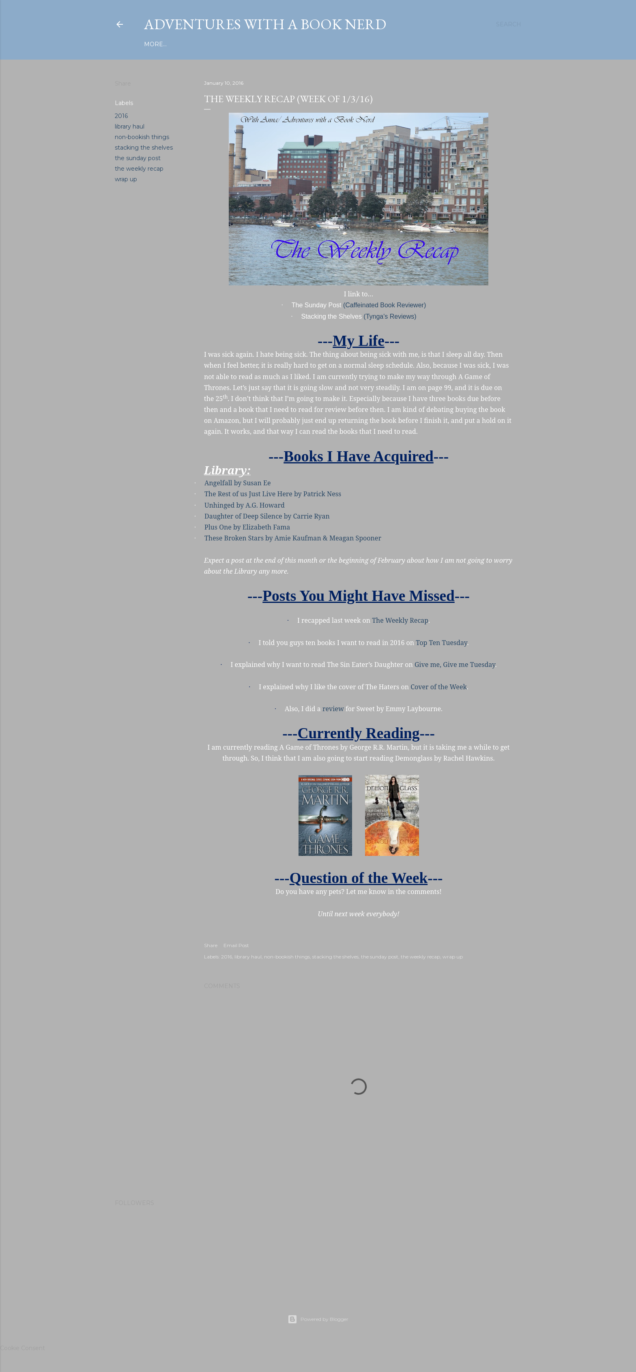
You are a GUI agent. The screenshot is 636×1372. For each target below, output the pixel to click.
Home (153, 44)
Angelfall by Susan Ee (237, 482)
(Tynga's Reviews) (389, 316)
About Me (280, 44)
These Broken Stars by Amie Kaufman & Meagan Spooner (292, 538)
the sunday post (138, 158)
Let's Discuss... (406, 44)
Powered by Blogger (318, 1319)
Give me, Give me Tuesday (455, 664)
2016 (121, 116)
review (333, 708)
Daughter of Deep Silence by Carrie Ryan (267, 516)
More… (446, 44)
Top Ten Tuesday (441, 642)
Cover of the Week (438, 686)
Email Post (236, 945)
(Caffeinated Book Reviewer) (384, 305)
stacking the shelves (144, 147)
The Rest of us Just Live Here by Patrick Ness (272, 493)
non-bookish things (142, 137)
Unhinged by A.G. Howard (244, 505)
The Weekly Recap (400, 620)
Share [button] (123, 83)
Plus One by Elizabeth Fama (247, 527)
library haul (129, 126)
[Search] (508, 24)
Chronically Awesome (339, 44)
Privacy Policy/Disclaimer (213, 44)
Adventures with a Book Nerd (265, 24)
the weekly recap (139, 168)
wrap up (126, 179)
